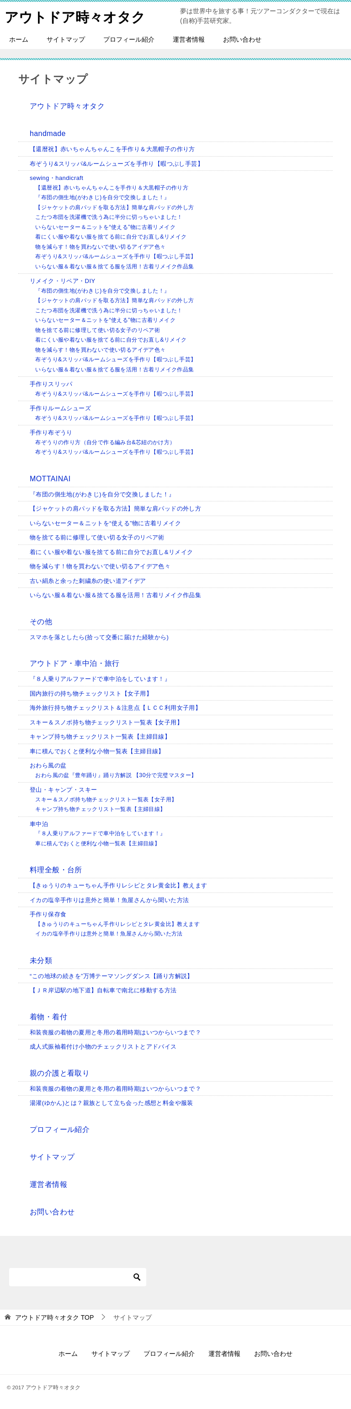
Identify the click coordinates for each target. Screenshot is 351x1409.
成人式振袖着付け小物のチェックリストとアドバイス (103, 1046)
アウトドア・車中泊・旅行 (75, 663)
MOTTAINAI (50, 479)
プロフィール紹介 (128, 39)
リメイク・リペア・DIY (62, 280)
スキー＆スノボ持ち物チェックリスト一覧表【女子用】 (106, 722)
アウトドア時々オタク (75, 15)
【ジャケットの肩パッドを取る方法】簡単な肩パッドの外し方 (114, 207)
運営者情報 (189, 39)
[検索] (77, 1277)
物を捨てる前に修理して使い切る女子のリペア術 (97, 330)
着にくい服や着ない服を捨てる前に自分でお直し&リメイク (110, 237)
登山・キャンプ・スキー (63, 789)
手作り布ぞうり (51, 432)
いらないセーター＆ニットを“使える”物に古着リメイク (105, 227)
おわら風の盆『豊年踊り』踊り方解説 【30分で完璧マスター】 (116, 775)
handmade (48, 133)
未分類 (41, 960)
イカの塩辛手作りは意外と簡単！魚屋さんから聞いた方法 (109, 900)
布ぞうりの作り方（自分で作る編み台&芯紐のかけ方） (105, 442)
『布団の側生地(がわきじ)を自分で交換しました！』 (102, 197)
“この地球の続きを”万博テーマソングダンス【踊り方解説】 (111, 976)
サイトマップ (66, 39)
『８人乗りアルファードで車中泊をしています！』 (100, 678)
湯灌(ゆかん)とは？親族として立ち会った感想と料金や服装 (111, 1102)
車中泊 (39, 824)
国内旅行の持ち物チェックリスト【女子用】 (91, 693)
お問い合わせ (242, 39)
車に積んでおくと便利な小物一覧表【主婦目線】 (97, 751)
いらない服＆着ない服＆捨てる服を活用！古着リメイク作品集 (114, 266)
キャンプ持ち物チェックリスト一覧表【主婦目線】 (100, 736)
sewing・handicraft (56, 177)
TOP (54, 1317)
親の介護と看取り (60, 1073)
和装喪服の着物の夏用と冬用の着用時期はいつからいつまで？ (115, 1032)
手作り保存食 (48, 914)
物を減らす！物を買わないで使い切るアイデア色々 (100, 247)
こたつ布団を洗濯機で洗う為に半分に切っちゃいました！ (108, 217)
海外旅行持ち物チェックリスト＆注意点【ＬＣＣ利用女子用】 (115, 707)
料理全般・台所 (56, 870)
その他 (41, 622)
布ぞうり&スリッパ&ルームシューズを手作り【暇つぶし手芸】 (116, 163)
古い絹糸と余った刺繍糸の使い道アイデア (88, 580)
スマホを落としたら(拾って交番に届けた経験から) (99, 637)
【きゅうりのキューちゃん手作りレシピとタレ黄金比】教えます (118, 885)
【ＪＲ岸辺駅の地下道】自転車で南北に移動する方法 (103, 990)
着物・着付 (48, 1017)
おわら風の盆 (48, 765)
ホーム (18, 39)
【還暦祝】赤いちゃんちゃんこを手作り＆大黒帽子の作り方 (112, 149)
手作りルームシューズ (60, 408)
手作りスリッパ (51, 384)
